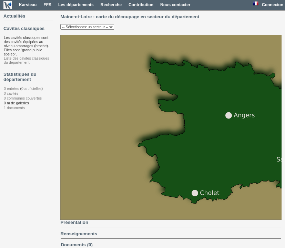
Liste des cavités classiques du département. (26, 60)
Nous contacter (175, 4)
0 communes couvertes (23, 98)
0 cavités (11, 93)
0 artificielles (31, 88)
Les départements (76, 4)
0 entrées (11, 88)
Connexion (272, 4)
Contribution (141, 4)
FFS (47, 4)
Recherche (111, 4)
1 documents (14, 108)
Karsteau (28, 4)
